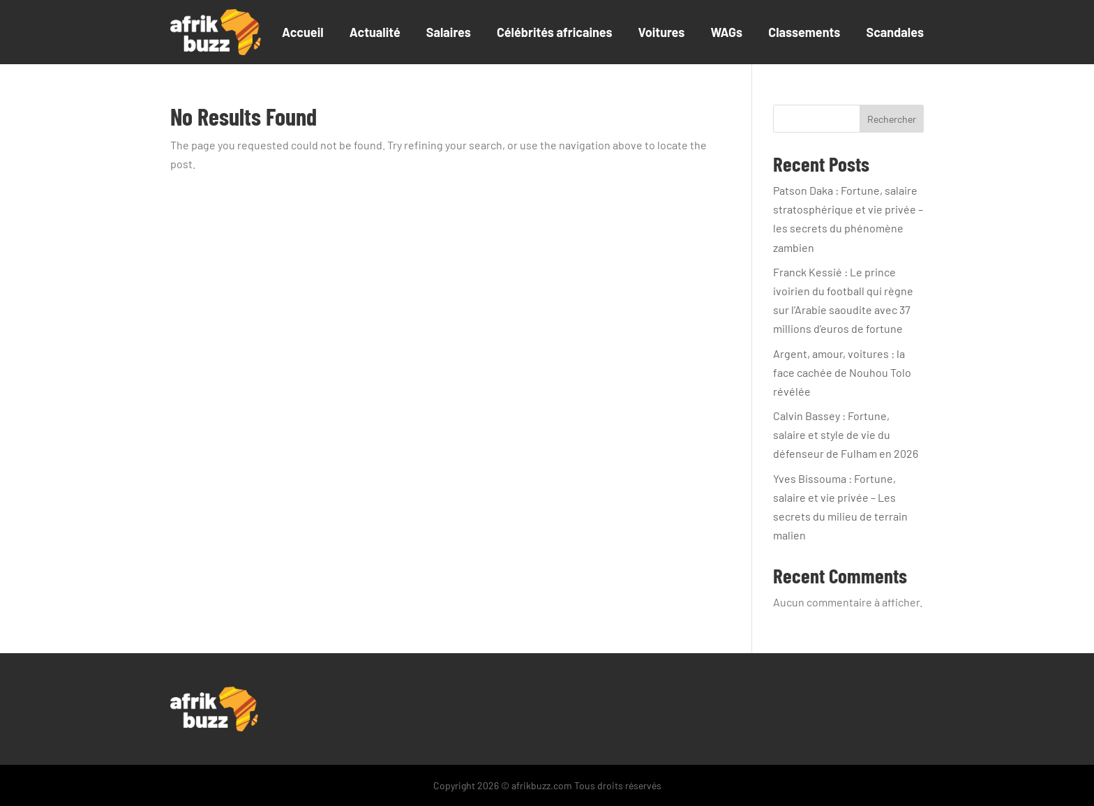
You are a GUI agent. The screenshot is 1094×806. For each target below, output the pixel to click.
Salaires (448, 32)
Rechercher (891, 119)
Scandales (895, 32)
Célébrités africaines (555, 32)
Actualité (375, 32)
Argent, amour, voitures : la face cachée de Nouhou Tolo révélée (842, 372)
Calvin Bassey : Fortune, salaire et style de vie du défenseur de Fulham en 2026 (845, 434)
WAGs (726, 32)
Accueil (303, 32)
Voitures (661, 32)
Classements (804, 32)
